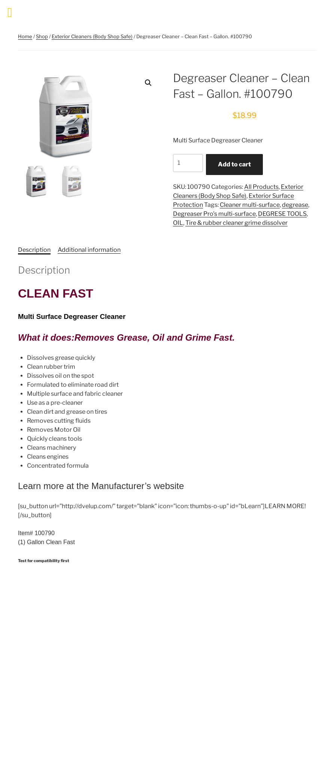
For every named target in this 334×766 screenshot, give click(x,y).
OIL (178, 222)
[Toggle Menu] (10, 12)
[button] (148, 83)
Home (25, 36)
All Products (261, 186)
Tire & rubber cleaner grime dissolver (236, 222)
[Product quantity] (188, 163)
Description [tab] (34, 249)
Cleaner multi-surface (250, 204)
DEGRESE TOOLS (282, 213)
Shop (42, 36)
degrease (295, 204)
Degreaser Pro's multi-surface (214, 213)
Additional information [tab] (89, 249)
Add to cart (234, 164)
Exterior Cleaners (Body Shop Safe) (92, 36)
